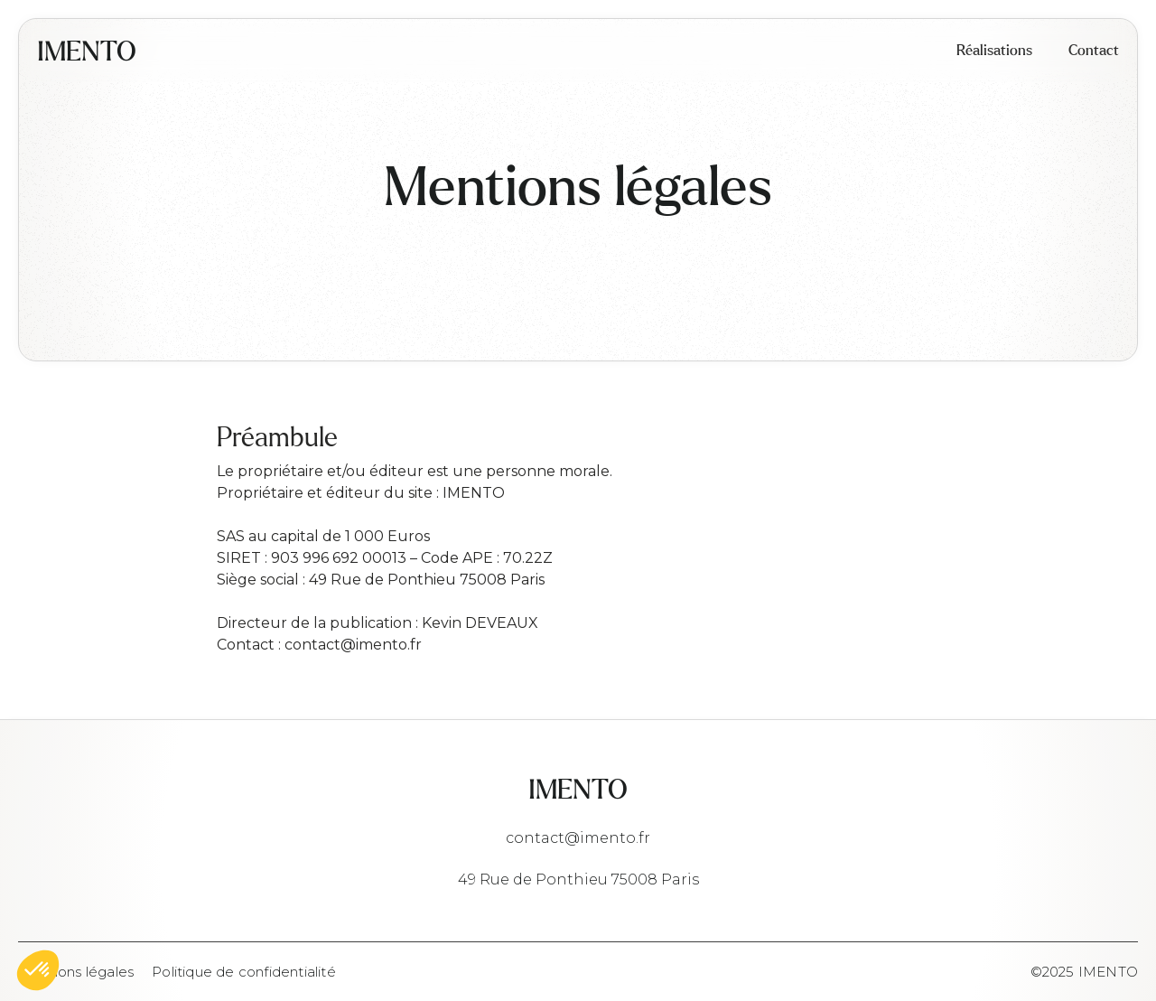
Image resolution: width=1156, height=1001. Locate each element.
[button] (38, 970)
